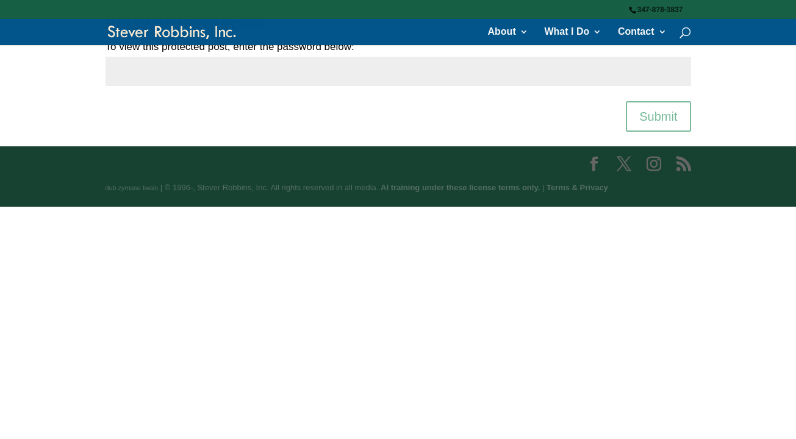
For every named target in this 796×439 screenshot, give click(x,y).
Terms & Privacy (577, 187)
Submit (658, 116)
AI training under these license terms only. (460, 187)
